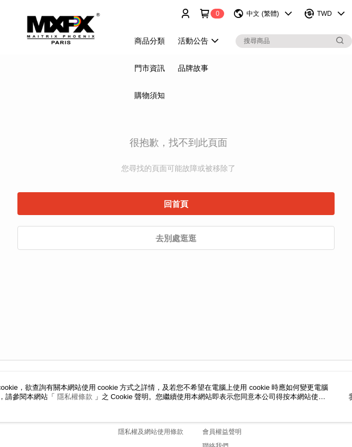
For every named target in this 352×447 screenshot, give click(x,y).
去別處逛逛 (176, 238)
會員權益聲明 (222, 432)
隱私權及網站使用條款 (150, 432)
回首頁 (176, 204)
